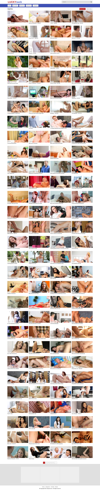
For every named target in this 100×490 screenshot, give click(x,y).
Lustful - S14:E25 (10, 23)
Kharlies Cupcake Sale (55, 458)
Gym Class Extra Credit (76, 443)
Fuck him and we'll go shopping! (78, 233)
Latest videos (89, 9)
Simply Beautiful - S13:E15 (55, 338)
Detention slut (75, 398)
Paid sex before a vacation (77, 323)
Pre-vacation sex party (76, 278)
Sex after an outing (33, 68)
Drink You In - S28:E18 (33, 38)
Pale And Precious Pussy (12, 83)
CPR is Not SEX (32, 428)
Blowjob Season (10, 428)
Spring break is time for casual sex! (79, 428)
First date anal (75, 173)
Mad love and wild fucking (55, 98)
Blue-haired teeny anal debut (56, 143)
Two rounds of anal (33, 248)
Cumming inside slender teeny (56, 383)
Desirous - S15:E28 (76, 38)
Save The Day (53, 278)
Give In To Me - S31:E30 (55, 83)
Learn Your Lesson (33, 278)
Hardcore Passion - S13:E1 (13, 458)
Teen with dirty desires (12, 158)
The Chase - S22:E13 (11, 38)
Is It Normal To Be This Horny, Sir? (79, 143)
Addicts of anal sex (11, 293)
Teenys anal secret (33, 188)
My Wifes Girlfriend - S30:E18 (78, 68)
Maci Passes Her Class (34, 293)
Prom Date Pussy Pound (77, 188)
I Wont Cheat (31, 458)
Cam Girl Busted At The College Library (37, 383)
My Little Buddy (10, 53)
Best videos (15, 5)
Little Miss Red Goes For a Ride (35, 203)
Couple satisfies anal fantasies (78, 293)
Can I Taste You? (10, 173)
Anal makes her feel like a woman (57, 173)
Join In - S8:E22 (53, 23)
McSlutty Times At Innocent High (57, 188)
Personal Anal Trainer (76, 128)
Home (9, 5)
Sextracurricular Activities (12, 128)
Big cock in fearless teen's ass (56, 203)
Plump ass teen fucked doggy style (36, 113)
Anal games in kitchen (12, 218)
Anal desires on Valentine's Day (56, 263)
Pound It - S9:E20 (32, 53)
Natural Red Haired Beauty (12, 68)
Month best (28, 5)
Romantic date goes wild (12, 203)
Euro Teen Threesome (12, 353)
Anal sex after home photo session (79, 458)
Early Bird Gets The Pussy (34, 353)
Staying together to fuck (12, 278)
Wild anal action (53, 38)
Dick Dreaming (75, 248)
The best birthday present (34, 308)
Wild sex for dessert (33, 143)
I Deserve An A (53, 413)
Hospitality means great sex (78, 383)
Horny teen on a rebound (55, 368)
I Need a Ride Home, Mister (13, 368)
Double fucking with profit (77, 308)
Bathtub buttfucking (54, 158)
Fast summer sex (32, 413)
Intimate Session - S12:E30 (34, 158)
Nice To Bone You (75, 338)
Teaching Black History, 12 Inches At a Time (59, 248)
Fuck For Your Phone (54, 218)
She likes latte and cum (55, 308)
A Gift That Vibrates (54, 323)
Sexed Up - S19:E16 (76, 98)
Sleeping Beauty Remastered (56, 428)
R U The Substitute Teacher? (13, 323)
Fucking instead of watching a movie (58, 293)
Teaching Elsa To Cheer (12, 263)
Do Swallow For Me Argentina (56, 443)
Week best (22, 5)
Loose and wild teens (11, 143)
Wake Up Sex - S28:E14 (12, 233)
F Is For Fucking (10, 383)
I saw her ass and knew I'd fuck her (36, 368)
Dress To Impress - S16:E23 (35, 83)
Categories (35, 5)
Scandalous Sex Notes (33, 218)
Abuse (56, 486)
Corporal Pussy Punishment (78, 203)
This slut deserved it (54, 353)
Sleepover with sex (33, 98)
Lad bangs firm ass (11, 338)
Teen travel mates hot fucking (13, 248)
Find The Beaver (75, 158)
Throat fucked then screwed (35, 323)
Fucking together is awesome (13, 113)
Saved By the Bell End (76, 53)
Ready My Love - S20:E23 (77, 368)
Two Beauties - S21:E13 (77, 113)
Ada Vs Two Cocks (33, 398)
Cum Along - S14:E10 (11, 98)
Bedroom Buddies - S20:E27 (35, 23)
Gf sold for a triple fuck (34, 233)
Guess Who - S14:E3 (54, 68)
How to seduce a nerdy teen (56, 233)
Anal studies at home (11, 188)
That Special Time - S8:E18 (77, 23)
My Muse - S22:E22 (54, 113)
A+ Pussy (31, 128)
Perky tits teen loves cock (34, 443)
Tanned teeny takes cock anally (13, 308)
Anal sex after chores (54, 53)
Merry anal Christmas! (76, 83)
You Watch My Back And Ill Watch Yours (58, 128)
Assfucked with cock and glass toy (14, 398)
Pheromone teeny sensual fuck (78, 353)
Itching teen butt (75, 218)
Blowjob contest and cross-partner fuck (37, 338)
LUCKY (11, 2)
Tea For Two (9, 413)
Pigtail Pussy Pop (32, 263)
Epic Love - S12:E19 (11, 443)
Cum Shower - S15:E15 (76, 413)
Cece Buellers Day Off (76, 263)
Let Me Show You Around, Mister (57, 398)
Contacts (52, 486)
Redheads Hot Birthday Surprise (35, 173)
